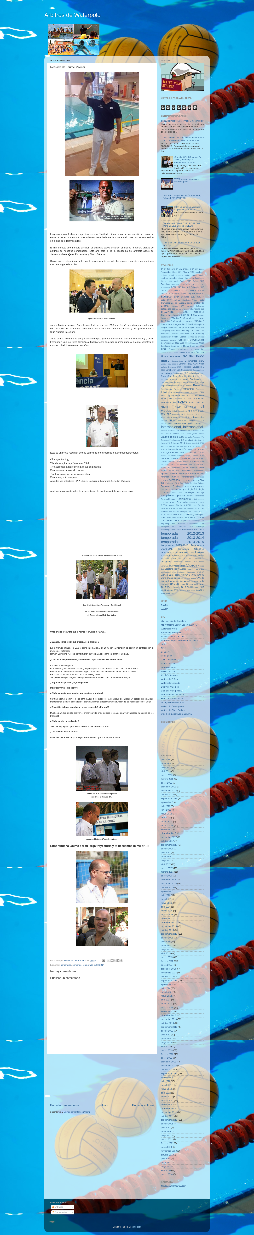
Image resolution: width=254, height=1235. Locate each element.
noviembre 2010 (169, 1151)
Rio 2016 (180, 505)
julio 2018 (165, 806)
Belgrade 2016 (197, 287)
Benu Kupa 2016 (181, 290)
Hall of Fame (172, 417)
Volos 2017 (191, 569)
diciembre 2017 (168, 833)
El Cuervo (166, 652)
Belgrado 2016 (167, 290)
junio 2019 (166, 763)
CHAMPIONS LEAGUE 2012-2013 (182, 312)
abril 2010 (166, 1170)
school (201, 508)
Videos (191, 565)
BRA (193, 293)
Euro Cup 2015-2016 (183, 376)
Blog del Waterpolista (171, 691)
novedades (187, 471)
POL (182, 483)
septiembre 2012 (169, 1073)
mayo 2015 (166, 949)
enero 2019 (166, 783)
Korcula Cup (174, 446)
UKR (191, 559)
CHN (173, 330)
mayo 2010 (166, 1166)
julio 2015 (165, 941)
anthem (164, 275)
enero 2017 (166, 876)
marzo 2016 (167, 910)
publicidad (165, 492)
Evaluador (199, 382)
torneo (191, 552)
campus (175, 306)
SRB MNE (171, 517)
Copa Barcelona (191, 343)
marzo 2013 (167, 1050)
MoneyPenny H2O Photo (173, 702)
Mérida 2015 (188, 461)
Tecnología (166, 530)
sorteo (169, 514)
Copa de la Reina (180, 346)
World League (191, 581)
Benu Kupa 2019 (167, 293)
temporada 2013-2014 (93, 965)
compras (164, 340)
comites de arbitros (196, 337)
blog (189, 293)
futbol (174, 411)
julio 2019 (165, 759)
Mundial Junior (197, 467)
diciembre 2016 (168, 879)
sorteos (176, 514)
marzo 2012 (167, 1096)
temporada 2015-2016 (174, 545)
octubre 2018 (167, 794)
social (163, 514)
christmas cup (183, 330)
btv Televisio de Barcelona (173, 621)
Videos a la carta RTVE (172, 636)
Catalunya (200, 306)
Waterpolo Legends (170, 683)
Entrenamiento (198, 370)
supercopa (185, 520)
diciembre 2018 (168, 787)
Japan (188, 434)
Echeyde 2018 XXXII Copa (191, 364)
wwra (168, 593)
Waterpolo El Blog (170, 679)
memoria (179, 461)
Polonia (201, 483)
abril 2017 (166, 864)
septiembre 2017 (169, 845)
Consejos (183, 340)
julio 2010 (165, 1158)
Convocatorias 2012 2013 (172, 343)
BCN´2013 (176, 287)
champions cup (197, 309)
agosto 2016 (167, 891)
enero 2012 (166, 1104)
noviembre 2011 (169, 1112)
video (182, 566)
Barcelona (165, 284)
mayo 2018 (166, 814)
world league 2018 (169, 590)
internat (164, 431)
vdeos (201, 562)
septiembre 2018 (169, 798)
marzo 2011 (167, 1139)
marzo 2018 (167, 821)
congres (173, 340)
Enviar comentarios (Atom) (77, 1112)
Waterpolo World (169, 629)
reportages (165, 502)
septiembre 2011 (169, 1120)
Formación (166, 402)
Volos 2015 (181, 569)
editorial (164, 367)
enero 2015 (166, 965)
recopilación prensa (173, 495)
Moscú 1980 (199, 465)
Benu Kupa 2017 (197, 290)
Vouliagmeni (166, 572)
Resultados (182, 502)
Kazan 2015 (179, 443)
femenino (188, 388)
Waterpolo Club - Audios (173, 710)
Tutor (195, 555)
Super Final (173, 520)
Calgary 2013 (198, 300)
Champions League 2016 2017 (177, 324)
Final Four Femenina (195, 395)
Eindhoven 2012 (174, 370)
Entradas (57, 1207)
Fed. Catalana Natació (172, 698)
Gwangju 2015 (192, 414)
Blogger (137, 1227)
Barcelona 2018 (178, 284)
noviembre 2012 (169, 1065)
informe (201, 420)
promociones (176, 489)
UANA (173, 558)
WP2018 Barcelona (187, 590)
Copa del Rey (197, 346)
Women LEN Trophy (170, 575)
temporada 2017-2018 (191, 549)
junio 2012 (166, 1085)
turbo (190, 555)
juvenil (201, 440)
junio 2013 (166, 1038)
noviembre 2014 (169, 972)
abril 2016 (166, 907)
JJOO (182, 437)
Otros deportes (191, 473)
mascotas (172, 455)
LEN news (187, 449)
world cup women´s (190, 578)
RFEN (164, 505)
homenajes (66, 965)
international (173, 430)
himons (181, 417)
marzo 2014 (167, 1003)
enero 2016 (166, 918)
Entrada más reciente (64, 1105)
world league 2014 (182, 584)
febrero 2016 (167, 914)
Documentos (191, 361)
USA (195, 561)
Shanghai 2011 (186, 511)
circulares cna (197, 330)
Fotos (182, 402)
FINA (164, 392)
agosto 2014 (167, 984)
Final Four (180, 395)
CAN (182, 306)
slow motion (199, 511)
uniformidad (199, 559)
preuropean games (194, 486)
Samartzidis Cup (179, 508)
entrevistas (166, 373)
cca (173, 309)
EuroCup (194, 379)
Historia (188, 417)
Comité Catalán (179, 337)
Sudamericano (190, 517)
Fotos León (166, 656)
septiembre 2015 (169, 934)
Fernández (200, 389)
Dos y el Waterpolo (170, 687)
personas (76, 965)
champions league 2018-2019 (191, 327)
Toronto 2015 (167, 555)
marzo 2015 (167, 957)
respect (173, 502)
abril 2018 (166, 817)
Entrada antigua (143, 1105)
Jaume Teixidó (169, 436)
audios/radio (179, 281)
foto (174, 403)
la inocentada (172, 449)
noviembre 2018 (169, 790)
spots (182, 514)
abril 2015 (166, 953)
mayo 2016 (166, 903)
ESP (186, 373)
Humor (164, 420)
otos (180, 474)
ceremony (185, 309)
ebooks (175, 364)
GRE (169, 414)
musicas (164, 471)
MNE (196, 461)
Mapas (163, 455)
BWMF (169, 300)
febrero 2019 (167, 779)
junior (195, 440)
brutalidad (200, 293)
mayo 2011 (166, 1135)
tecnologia (200, 527)
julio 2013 (165, 1034)
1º (190, 269)
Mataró (188, 455)
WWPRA (200, 590)
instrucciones (167, 423)
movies (185, 468)
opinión (173, 473)
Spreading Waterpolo (171, 632)
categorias (166, 309)
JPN (202, 437)
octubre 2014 (167, 976)
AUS (189, 281)
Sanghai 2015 (191, 508)
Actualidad (166, 272)
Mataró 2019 (198, 455)
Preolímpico (178, 486)
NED (178, 471)
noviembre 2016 (169, 883)
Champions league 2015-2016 (188, 321)
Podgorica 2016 (172, 483)
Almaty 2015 (188, 272)
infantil (192, 420)
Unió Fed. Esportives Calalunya (176, 714)
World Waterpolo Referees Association (179, 640)
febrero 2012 (167, 1100)
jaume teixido (198, 434)
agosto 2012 (167, 1077)
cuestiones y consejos (191, 349)
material (165, 458)
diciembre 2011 (168, 1108)
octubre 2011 (167, 1116)
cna (192, 333)
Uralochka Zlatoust (182, 562)
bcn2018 (186, 287)
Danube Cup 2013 (187, 353)
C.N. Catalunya (168, 659)
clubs (187, 334)
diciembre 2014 (168, 969)
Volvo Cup (200, 569)
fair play (181, 386)
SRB (163, 517)
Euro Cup (166, 376)
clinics (182, 334)
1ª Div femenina (168, 269)
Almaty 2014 (177, 272)
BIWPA (183, 293)
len (180, 449)
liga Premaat (172, 452)
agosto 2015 (167, 938)
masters (180, 455)
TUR (186, 555)
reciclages (189, 492)
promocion (165, 489)
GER (195, 411)
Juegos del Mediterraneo (170, 440)
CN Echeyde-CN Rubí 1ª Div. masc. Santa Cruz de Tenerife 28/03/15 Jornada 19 (183, 138)
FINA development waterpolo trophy (183, 392)
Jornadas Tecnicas (192, 437)
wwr (163, 593)
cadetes (177, 300)
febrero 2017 (167, 872)
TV (162, 559)
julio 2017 (165, 852)
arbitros (164, 278)
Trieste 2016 (178, 555)
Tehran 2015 (176, 530)
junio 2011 (166, 1131)
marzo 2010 (167, 1174)
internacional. (193, 427)
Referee (190, 496)
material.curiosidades (181, 458)
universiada (166, 561)
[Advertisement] (102, 1078)
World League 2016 (176, 587)
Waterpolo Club (168, 663)
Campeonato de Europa (173, 303)
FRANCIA (177, 407)
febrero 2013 (167, 1054)
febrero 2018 (167, 825)
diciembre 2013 (168, 1015)
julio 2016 (165, 895)
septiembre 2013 (169, 1027)
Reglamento (184, 498)
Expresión (165, 386)
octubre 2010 (167, 1155)
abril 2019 (166, 771)
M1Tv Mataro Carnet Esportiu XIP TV (179, 625)
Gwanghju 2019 (178, 414)
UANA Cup (182, 559)
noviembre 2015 (169, 926)
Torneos (199, 552)
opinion (164, 473)
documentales (177, 361)
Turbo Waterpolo (169, 667)
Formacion (199, 398)
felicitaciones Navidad (171, 389)
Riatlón (171, 505)
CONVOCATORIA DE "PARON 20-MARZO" (182, 121)
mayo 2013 (166, 1042)
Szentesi (181, 524)
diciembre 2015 (168, 922)
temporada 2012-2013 (182, 533)
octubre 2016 (167, 887)
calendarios (186, 300)
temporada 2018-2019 (172, 552)
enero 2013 (166, 1058)
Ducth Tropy (166, 364)
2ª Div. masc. (198, 269)
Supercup (165, 523)
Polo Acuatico (191, 483)
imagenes (182, 420)
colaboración (166, 337)
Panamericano (188, 477)
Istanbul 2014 (198, 431)
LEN (163, 644)
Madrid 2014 (199, 452)
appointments (198, 275)
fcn (202, 385)
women (200, 572)
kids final (164, 446)
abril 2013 (166, 1046)
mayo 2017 (166, 860)
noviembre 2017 (169, 837)
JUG (183, 440)
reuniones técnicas (196, 502)
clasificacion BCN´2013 (170, 334)
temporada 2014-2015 (182, 542)
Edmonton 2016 (174, 367)
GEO (190, 411)
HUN (172, 420)
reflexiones (200, 496)
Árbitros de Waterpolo (72, 15)
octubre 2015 (167, 930)
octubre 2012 (167, 1069)
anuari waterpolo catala (179, 275)
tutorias (201, 555)
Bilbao (177, 293)
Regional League (168, 499)
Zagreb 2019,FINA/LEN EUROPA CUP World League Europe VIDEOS (181, 224)
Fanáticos (188, 386)
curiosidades (166, 353)
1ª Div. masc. (182, 269)
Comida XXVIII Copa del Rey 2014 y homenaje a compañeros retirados (188, 159)
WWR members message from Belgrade (186, 180)
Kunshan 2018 (186, 446)
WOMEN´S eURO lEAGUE (192, 575)
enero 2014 (166, 1011)
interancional (180, 423)
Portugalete (166, 486)
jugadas (188, 440)
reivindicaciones (197, 499)
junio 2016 (166, 899)
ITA (162, 433)
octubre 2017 (167, 841)
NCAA (171, 471)
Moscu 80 (165, 468)
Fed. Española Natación (172, 694)
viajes (176, 566)
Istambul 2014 (186, 431)
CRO (163, 349)
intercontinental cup (196, 423)
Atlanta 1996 (166, 281)
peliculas (200, 477)
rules (194, 505)
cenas (178, 309)
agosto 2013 (167, 1031)
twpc (167, 559)
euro (202, 373)
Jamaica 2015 (178, 434)
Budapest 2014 (170, 296)
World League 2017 (195, 587)
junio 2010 (166, 1162)
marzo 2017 (167, 868)
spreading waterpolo (195, 514)
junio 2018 (166, 810)
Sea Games (174, 511)
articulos (173, 278)
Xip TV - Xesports (169, 675)
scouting (164, 511)
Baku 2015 (198, 281)
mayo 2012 (166, 1089)
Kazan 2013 (166, 443)
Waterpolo (191, 572)
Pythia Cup (177, 492)
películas (164, 480)
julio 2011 (165, 1127)
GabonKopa (182, 411)
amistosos (199, 272)
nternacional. (199, 471)
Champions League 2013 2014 (176, 315)
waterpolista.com (178, 572)
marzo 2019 (167, 775)
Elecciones (187, 370)
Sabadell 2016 (166, 508)
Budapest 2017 (188, 297)
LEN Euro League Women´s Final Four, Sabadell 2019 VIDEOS (182, 196)
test (186, 552)
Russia (201, 505)
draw (201, 361)
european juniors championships (179, 382)
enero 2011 (166, 1147)
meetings (171, 461)
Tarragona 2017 (168, 527)
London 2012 (185, 452)
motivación (176, 467)
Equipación (177, 373)
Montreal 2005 (186, 465)
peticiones (195, 480)
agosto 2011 (167, 1124)
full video (190, 406)
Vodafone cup (171, 569)
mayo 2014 (166, 996)
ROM (188, 505)
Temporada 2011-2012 (193, 529)
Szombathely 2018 (195, 524)
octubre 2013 (167, 1023)
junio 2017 (166, 856)
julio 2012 (165, 1081)
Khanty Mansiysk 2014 (195, 443)
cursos (175, 352)
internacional (171, 427)
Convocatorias (197, 340)
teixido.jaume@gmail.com (173, 1186)
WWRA (164, 609)
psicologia (188, 489)
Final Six (166, 398)
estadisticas (194, 373)
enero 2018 (166, 829)
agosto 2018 (167, 802)
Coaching (199, 333)
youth (173, 593)
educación (186, 367)
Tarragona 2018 (186, 527)
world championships (171, 578)
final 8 (173, 395)
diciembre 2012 (168, 1062)
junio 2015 (166, 945)
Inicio (105, 1105)
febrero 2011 (167, 1143)
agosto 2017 (167, 849)
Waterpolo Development (172, 706)
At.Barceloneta (198, 278)
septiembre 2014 (169, 980)
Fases (196, 385)
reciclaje (200, 492)
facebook (174, 386)
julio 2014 (165, 988)
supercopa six (198, 521)
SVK (174, 524)
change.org (165, 330)
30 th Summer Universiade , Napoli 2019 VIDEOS (187, 208)
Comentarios (59, 1212)
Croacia (172, 349)
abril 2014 (166, 1000)
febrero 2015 (167, 961)
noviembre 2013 (169, 1019)
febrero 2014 (167, 1007)
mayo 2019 (166, 767)
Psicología (199, 489)
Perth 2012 (185, 480)
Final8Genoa (180, 398)
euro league (183, 379)
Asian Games (185, 278)
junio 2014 (166, 992)
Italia (168, 433)
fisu (189, 398)
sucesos (180, 517)
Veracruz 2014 (167, 566)
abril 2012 (166, 1093)
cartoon (190, 306)
